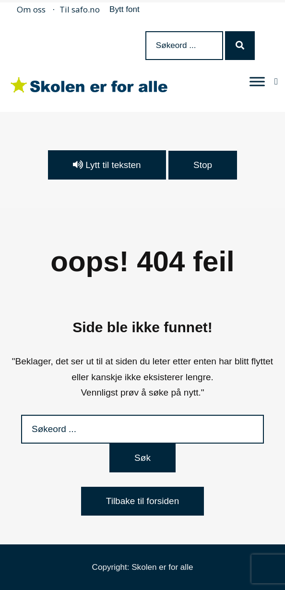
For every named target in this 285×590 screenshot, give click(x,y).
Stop (202, 165)
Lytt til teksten (107, 165)
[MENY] (257, 81)
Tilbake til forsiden (142, 501)
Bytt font (124, 9)
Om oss (31, 9)
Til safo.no (79, 9)
